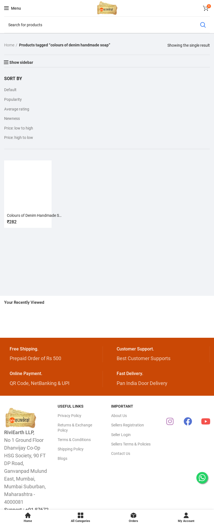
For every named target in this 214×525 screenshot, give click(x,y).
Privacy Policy (69, 415)
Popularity (13, 99)
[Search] (107, 25)
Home (9, 45)
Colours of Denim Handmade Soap (36, 215)
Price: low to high (18, 128)
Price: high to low (18, 137)
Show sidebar (21, 62)
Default (10, 90)
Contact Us (120, 453)
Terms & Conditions (74, 439)
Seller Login (121, 434)
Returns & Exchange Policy (75, 427)
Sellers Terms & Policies (131, 444)
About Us (119, 415)
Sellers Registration (127, 425)
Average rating (16, 109)
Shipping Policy (71, 449)
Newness (12, 118)
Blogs (62, 458)
